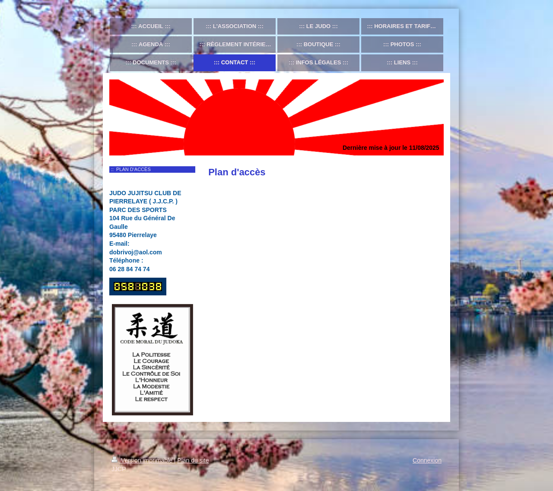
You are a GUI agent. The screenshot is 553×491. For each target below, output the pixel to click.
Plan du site (193, 460)
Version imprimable (142, 460)
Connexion (427, 460)
